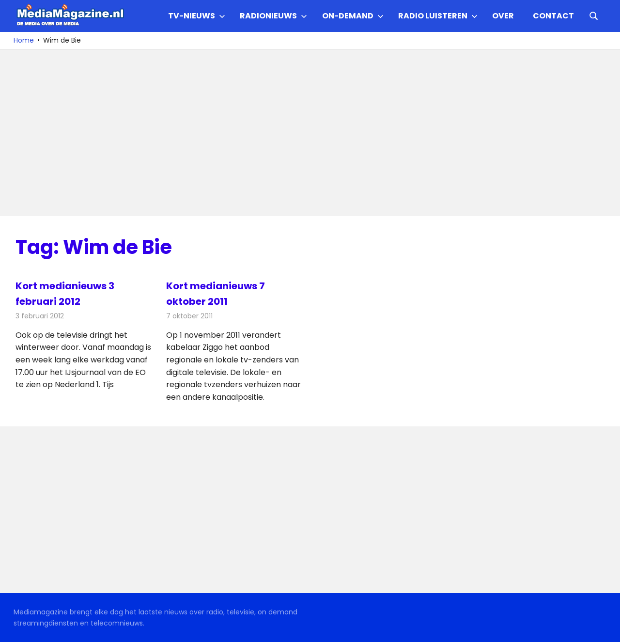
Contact (553, 15)
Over (503, 15)
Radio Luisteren (438, 15)
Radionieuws (273, 15)
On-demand (353, 15)
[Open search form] (593, 15)
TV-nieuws (196, 15)
